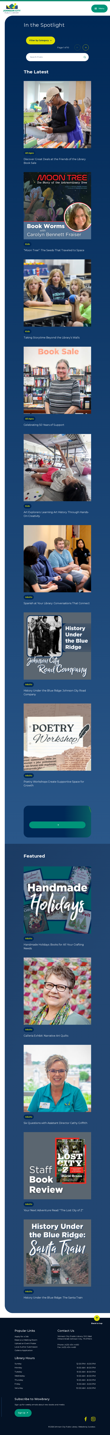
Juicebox (91, 1427)
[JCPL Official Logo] (11, 8)
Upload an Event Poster (25, 1343)
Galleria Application (24, 1350)
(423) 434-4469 (69, 1347)
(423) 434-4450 (71, 1344)
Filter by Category (39, 40)
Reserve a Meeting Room (26, 1340)
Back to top (96, 1319)
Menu (99, 8)
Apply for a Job (22, 1336)
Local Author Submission (26, 1347)
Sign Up (21, 1413)
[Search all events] (57, 57)
